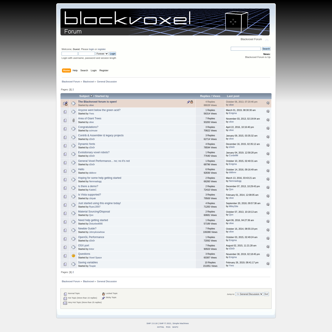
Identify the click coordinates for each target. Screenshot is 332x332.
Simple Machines (180, 323)
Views (216, 96)
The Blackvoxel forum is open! (97, 101)
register (102, 49)
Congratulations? (88, 127)
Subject (86, 96)
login (91, 49)
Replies (205, 96)
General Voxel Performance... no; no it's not (104, 160)
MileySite (233, 206)
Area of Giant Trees (89, 118)
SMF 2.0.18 (152, 323)
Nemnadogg (95, 181)
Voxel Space (95, 257)
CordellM (233, 155)
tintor (91, 249)
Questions (84, 253)
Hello (81, 169)
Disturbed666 (96, 223)
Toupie (92, 266)
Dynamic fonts (86, 144)
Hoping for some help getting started (99, 177)
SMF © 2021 (165, 323)
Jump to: (231, 294)
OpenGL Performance (91, 237)
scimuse (93, 130)
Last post (233, 96)
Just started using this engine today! (99, 203)
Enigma (233, 113)
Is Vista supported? (89, 194)
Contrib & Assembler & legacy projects (101, 135)
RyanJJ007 (94, 206)
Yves (91, 113)
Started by (102, 96)
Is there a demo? (88, 186)
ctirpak (92, 198)
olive (91, 105)
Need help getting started (93, 220)
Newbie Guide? (87, 228)
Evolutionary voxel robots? (93, 152)
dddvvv (92, 172)
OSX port (83, 245)
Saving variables (88, 262)
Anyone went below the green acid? (99, 110)
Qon (231, 189)
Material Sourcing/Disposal (94, 211)
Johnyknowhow (96, 232)
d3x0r (92, 139)
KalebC (93, 189)
